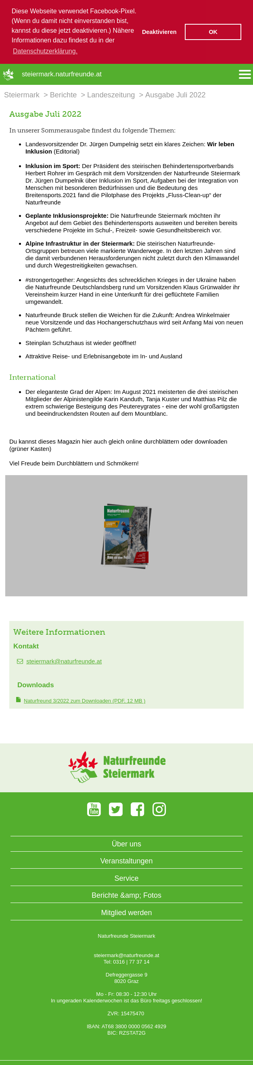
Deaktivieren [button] (159, 32)
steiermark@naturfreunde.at (64, 660)
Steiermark (22, 94)
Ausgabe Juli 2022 (175, 94)
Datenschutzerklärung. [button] (45, 51)
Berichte (63, 94)
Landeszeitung (111, 94)
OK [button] (213, 32)
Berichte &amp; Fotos (126, 895)
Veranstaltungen (126, 860)
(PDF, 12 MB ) (84, 700)
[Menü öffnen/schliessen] (245, 73)
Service (126, 877)
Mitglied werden (126, 912)
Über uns (126, 843)
